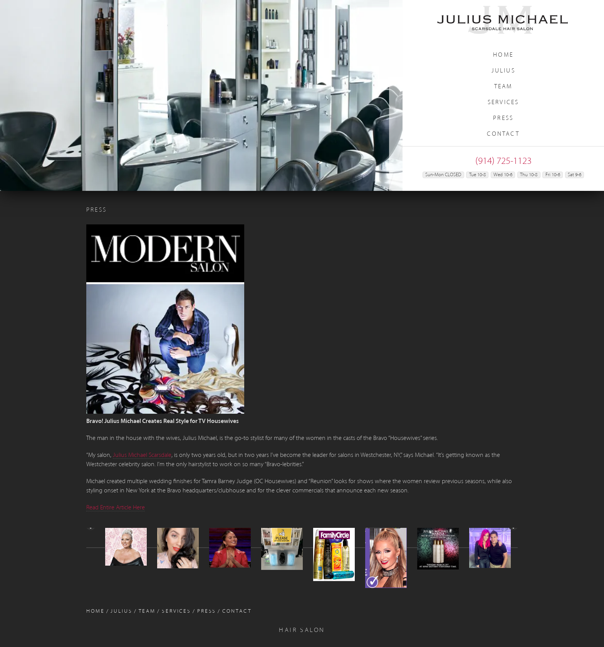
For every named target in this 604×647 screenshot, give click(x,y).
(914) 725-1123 (503, 161)
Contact (503, 134)
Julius (503, 71)
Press (503, 118)
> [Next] (512, 550)
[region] (201, 95)
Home (503, 55)
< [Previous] (91, 550)
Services (503, 102)
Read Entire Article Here (115, 508)
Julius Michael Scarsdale (142, 455)
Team (503, 87)
